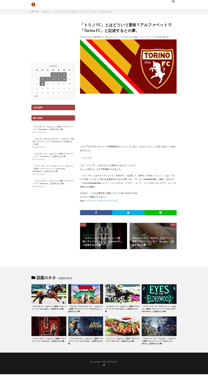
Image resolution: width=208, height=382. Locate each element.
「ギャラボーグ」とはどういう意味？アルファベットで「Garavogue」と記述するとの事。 (53, 127)
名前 (159, 37)
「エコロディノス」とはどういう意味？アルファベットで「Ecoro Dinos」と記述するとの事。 (53, 155)
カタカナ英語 (132, 37)
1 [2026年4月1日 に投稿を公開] (53, 74)
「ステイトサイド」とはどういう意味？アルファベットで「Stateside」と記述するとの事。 (53, 182)
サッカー (141, 37)
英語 (167, 37)
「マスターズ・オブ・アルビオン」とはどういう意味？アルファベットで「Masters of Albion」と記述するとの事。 (159, 347)
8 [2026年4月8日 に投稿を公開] (53, 79)
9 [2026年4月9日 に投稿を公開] (58, 79)
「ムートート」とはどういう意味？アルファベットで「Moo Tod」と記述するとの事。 (122, 346)
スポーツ (148, 37)
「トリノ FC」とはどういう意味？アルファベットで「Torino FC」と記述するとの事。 (83, 11)
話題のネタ (46, 11)
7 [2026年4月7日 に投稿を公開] (47, 79)
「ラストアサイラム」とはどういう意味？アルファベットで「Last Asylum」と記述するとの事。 (85, 346)
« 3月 (36, 96)
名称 (163, 37)
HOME (36, 11)
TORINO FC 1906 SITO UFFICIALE (101, 200)
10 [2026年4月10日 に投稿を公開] (64, 79)
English (110, 37)
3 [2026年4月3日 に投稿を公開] (64, 74)
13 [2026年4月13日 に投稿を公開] (42, 84)
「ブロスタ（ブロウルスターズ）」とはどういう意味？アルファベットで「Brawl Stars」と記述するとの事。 (53, 141)
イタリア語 (124, 37)
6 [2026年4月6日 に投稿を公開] (42, 79)
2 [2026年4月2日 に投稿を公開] (58, 74)
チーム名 (154, 37)
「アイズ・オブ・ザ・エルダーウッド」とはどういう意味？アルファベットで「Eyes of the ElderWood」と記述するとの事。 (53, 168)
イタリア (116, 37)
